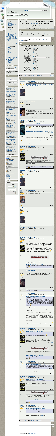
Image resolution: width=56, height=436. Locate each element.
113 (27, 75)
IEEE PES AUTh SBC (11, 136)
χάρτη (38, 25)
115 (31, 75)
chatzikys (9, 116)
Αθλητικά (26, 39)
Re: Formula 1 (31, 81)
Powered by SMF (21, 432)
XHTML (32, 433)
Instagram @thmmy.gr (12, 43)
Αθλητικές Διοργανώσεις (33, 39)
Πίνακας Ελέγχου (10, 65)
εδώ (31, 23)
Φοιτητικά (26, 3)
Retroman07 (9, 176)
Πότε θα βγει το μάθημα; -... (10, 108)
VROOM (9, 61)
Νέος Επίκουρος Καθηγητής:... (11, 91)
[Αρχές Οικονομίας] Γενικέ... (10, 146)
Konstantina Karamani (10, 173)
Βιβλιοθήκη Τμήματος (12, 29)
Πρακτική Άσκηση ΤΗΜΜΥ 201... (11, 94)
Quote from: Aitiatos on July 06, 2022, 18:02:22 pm (34, 379)
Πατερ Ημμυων (21, 191)
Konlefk (8, 119)
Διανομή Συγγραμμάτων (13, 37)
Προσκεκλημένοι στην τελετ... (11, 125)
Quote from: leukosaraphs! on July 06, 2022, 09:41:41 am (35, 296)
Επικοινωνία (10, 25)
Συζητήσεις (38, 3)
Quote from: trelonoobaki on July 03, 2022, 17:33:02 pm (35, 123)
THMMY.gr (21, 38)
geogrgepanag (23, 227)
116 (33, 75)
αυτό (42, 415)
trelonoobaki (22, 100)
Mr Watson (9, 112)
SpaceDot (10, 60)
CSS (35, 433)
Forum (9, 22)
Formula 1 (26, 40)
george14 (8, 178)
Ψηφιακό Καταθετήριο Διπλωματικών (11, 39)
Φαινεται (49, 245)
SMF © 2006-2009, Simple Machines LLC (31, 432)
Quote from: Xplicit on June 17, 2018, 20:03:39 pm (34, 264)
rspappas (8, 153)
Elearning (10, 30)
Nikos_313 (9, 102)
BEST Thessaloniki (12, 52)
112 (25, 75)
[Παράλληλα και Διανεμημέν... (11, 149)
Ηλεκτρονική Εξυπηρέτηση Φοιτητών (11, 36)
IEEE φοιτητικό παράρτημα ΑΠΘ (10, 59)
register (22, 11)
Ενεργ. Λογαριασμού (12, 24)
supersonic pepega (10, 140)
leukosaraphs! (23, 146)
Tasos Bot (9, 143)
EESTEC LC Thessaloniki (9, 54)
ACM (9, 47)
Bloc (29, 433)
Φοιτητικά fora (11, 32)
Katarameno (22, 120)
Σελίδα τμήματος (11, 28)
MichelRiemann (10, 109)
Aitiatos (21, 293)
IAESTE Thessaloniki (12, 57)
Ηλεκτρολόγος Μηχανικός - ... (11, 101)
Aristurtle (9, 48)
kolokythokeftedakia (10, 88)
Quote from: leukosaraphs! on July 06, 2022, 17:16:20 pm (35, 364)
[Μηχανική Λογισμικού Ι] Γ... (10, 142)
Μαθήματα (22, 3)
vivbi (8, 174)
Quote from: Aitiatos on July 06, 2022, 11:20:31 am (34, 331)
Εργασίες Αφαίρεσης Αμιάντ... (11, 139)
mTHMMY (10, 44)
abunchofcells (9, 150)
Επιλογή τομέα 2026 (9, 98)
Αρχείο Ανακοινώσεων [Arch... (11, 115)
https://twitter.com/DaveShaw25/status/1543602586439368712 (39, 131)
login (19, 11)
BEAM (9, 51)
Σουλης (8, 92)
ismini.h (8, 175)
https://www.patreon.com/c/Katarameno (32, 139)
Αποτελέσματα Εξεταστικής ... (11, 87)
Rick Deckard (21, 270)
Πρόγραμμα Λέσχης (12, 33)
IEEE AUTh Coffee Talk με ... (11, 132)
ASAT (9, 50)
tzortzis (22, 40)
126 (36, 75)
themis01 (8, 177)
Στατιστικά (8, 156)
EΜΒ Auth (10, 56)
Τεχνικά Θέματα (32, 3)
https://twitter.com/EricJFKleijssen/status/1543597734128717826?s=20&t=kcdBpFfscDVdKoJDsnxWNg (39, 85)
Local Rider (22, 81)
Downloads (12, 3)
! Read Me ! (17, 3)
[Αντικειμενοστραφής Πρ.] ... (10, 122)
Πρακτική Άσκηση (11, 34)
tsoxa (8, 105)
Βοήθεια (35, 23)
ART (9, 49)
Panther (9, 62)
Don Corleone (9, 95)
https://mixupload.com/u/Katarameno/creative (35, 138)
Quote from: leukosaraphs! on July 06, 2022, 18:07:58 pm (35, 408)
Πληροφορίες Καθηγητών (9, 41)
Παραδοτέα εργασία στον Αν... (11, 118)
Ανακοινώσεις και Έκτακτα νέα (45, 33)
